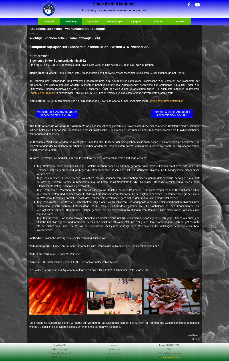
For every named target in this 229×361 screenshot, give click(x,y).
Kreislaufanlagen (114, 21)
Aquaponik (136, 21)
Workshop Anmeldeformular (166, 100)
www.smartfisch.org (171, 357)
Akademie (49, 21)
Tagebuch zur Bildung (42, 92)
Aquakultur (92, 21)
